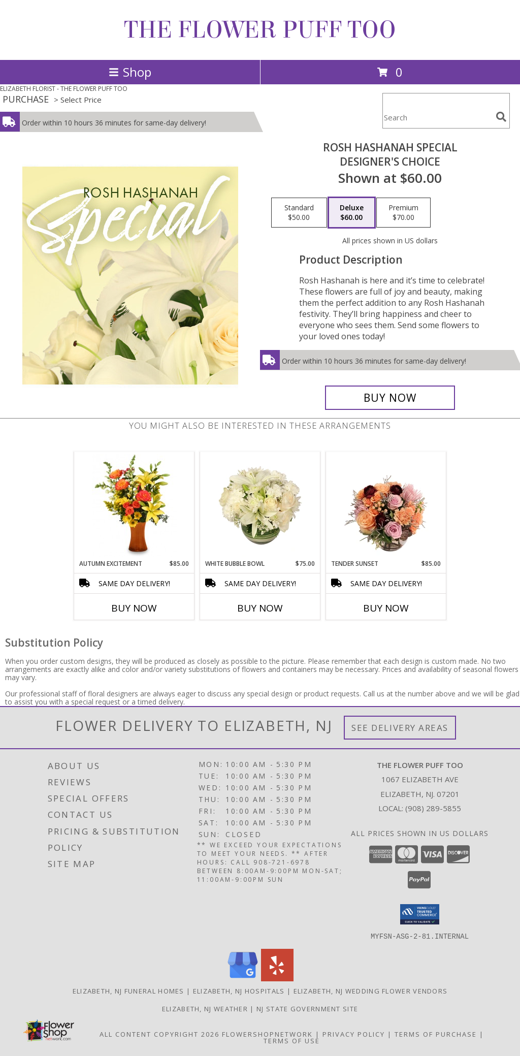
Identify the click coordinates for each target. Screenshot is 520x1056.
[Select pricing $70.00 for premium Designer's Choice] (403, 213)
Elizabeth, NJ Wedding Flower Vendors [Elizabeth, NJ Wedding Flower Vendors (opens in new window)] (371, 990)
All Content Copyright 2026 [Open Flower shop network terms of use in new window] (159, 1033)
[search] (501, 116)
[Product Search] (437, 117)
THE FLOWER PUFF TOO (260, 30)
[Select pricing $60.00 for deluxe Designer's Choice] (351, 213)
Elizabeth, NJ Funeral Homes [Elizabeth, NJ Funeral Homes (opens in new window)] (128, 990)
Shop (130, 71)
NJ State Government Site (307, 1008)
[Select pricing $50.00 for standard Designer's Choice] (299, 213)
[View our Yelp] (277, 978)
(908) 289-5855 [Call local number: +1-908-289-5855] (433, 808)
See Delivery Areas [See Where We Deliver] (399, 727)
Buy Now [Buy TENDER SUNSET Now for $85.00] (386, 608)
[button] (419, 914)
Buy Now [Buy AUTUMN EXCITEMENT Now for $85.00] (134, 608)
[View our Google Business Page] (242, 978)
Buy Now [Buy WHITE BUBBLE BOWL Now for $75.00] (260, 608)
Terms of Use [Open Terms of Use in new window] (292, 1040)
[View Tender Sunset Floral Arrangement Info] (386, 505)
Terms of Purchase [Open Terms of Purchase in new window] (436, 1033)
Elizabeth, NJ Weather (205, 1008)
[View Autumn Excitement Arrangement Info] (134, 505)
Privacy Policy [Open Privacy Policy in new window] (353, 1033)
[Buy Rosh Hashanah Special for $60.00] (390, 398)
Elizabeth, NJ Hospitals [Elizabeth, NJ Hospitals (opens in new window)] (239, 990)
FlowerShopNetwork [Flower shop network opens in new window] (267, 1033)
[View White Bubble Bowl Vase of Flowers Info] (260, 505)
